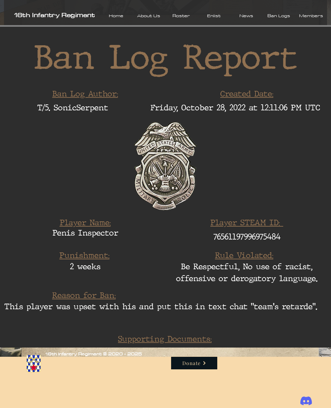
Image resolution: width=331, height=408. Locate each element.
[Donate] (194, 363)
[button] (148, 15)
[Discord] (306, 400)
